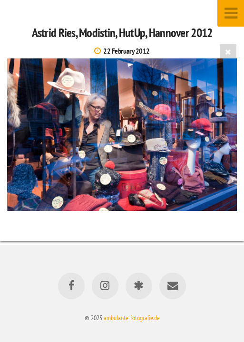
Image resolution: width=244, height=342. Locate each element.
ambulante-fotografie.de (132, 317)
